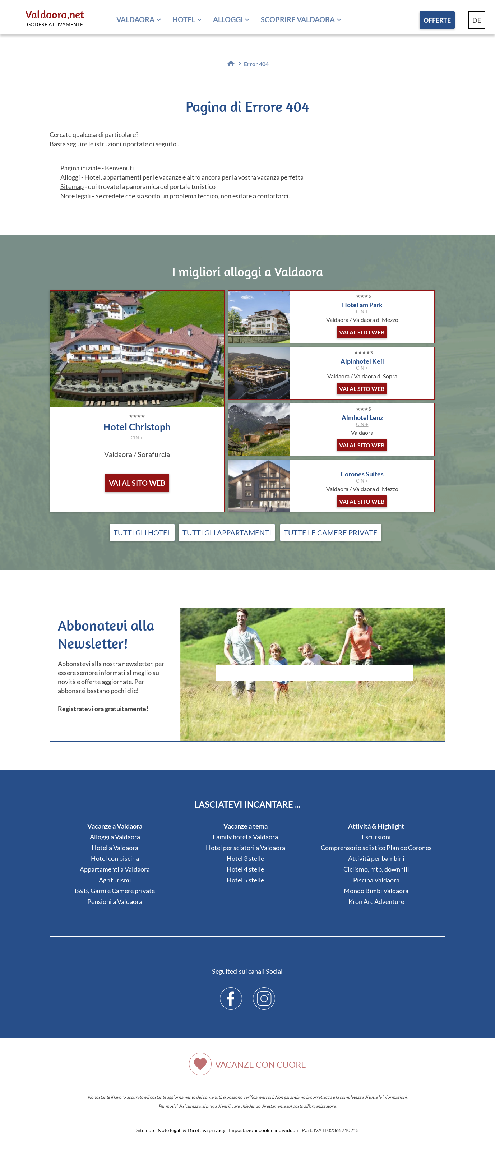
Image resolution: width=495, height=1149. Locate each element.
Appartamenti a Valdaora (115, 869)
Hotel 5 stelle (245, 880)
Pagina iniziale (80, 168)
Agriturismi (115, 880)
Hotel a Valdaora (115, 848)
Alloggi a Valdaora (115, 837)
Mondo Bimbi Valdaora (376, 891)
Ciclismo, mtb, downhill (376, 869)
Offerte (437, 20)
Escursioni (376, 837)
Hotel (183, 19)
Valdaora (135, 19)
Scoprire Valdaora (298, 19)
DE (476, 20)
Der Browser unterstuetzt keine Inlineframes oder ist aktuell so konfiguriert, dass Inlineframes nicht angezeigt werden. (314, 692)
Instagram (264, 993)
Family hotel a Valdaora (245, 837)
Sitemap (72, 186)
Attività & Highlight (376, 826)
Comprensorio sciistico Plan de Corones (376, 848)
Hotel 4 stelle (245, 869)
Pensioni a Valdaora (114, 901)
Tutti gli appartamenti (226, 532)
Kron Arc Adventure (376, 901)
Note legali (75, 196)
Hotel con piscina (115, 858)
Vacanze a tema (245, 826)
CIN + (137, 437)
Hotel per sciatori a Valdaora (245, 848)
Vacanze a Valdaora (114, 826)
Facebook (231, 993)
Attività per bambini (376, 858)
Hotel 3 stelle (245, 858)
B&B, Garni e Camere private (115, 891)
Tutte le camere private (331, 532)
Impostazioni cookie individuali (263, 1130)
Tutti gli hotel (142, 532)
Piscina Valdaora (376, 880)
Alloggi (228, 19)
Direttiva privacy (206, 1130)
